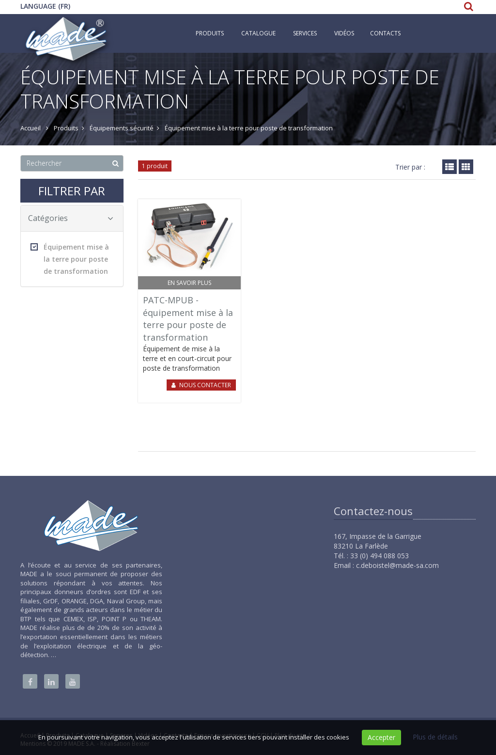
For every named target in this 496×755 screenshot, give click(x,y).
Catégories (70, 218)
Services (305, 33)
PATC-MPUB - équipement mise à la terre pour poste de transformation (188, 318)
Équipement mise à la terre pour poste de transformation (70, 259)
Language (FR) (45, 6)
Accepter (381, 737)
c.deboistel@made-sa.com (397, 565)
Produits (210, 33)
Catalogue (258, 33)
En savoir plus (189, 283)
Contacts (385, 33)
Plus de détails (435, 736)
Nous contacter (205, 385)
